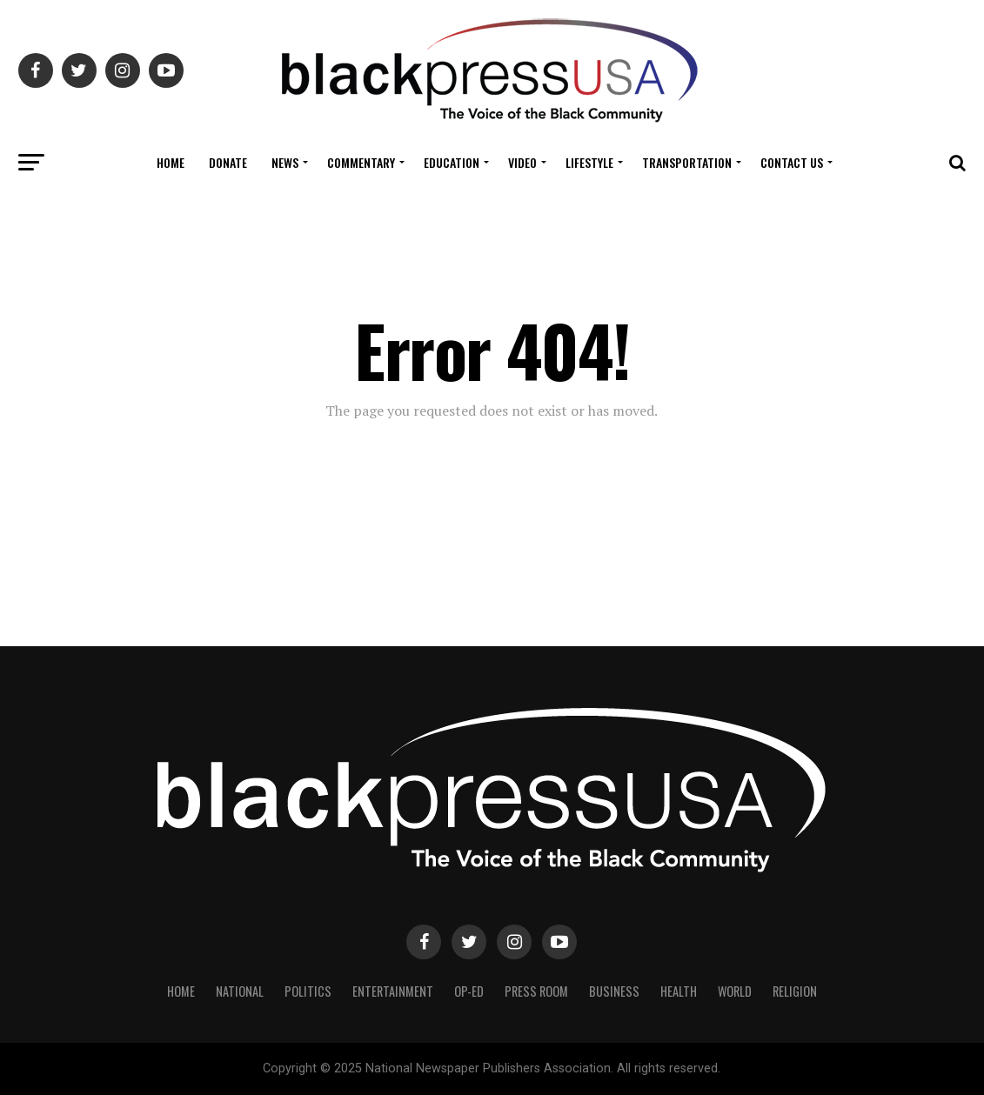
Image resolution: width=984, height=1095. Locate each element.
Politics (307, 991)
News (284, 162)
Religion (795, 991)
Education (451, 162)
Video (522, 162)
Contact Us (791, 162)
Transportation (687, 162)
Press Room (536, 991)
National (240, 991)
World (735, 991)
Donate (228, 162)
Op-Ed (469, 991)
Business (614, 991)
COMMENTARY (361, 162)
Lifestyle (589, 162)
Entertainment (392, 991)
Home (170, 162)
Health (678, 991)
